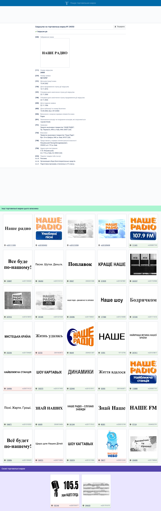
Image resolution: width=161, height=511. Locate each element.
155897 (8, 281)
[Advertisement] (80, 15)
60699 (38, 424)
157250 (133, 317)
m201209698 (104, 245)
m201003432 (41, 245)
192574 (71, 460)
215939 (102, 281)
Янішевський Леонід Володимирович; (53, 143)
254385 (133, 460)
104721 (39, 460)
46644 (70, 353)
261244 (71, 424)
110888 (133, 389)
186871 (8, 424)
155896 (8, 460)
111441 (133, 245)
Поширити (119, 27)
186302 (39, 281)
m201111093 (10, 245)
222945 (71, 389)
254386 (71, 317)
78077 (101, 460)
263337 (133, 281)
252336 (8, 353)
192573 (39, 389)
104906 (8, 389)
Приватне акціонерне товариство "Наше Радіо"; (57, 135)
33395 (101, 389)
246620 (86, 506)
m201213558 (73, 245)
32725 (38, 353)
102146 (55, 506)
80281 (101, 424)
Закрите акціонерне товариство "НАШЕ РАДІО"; (57, 127)
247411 (133, 353)
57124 (133, 424)
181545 (39, 317)
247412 (8, 317)
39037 (70, 281)
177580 (102, 317)
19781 (101, 353)
